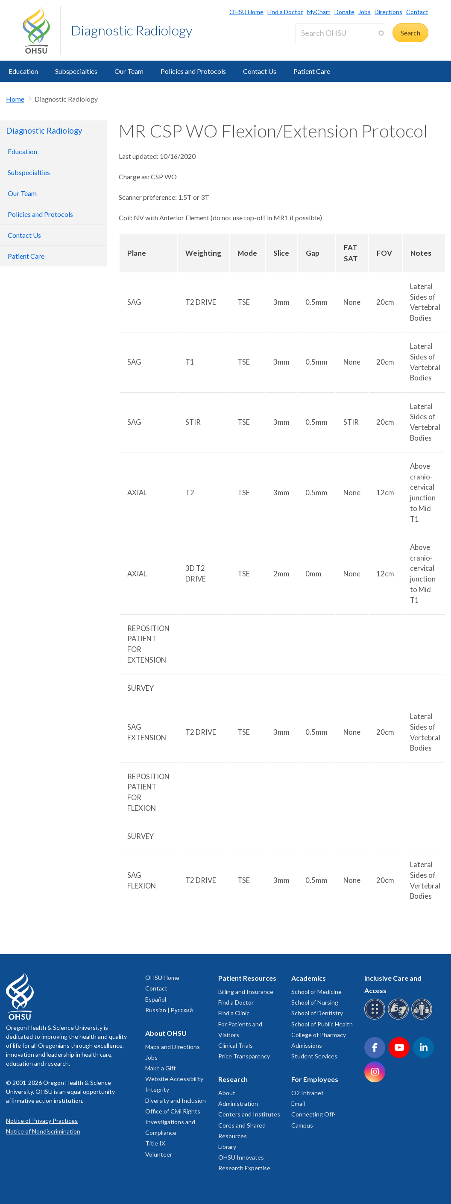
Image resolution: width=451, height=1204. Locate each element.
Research (233, 1079)
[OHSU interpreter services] (423, 1018)
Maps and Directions (172, 1046)
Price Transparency (244, 1056)
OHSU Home (246, 11)
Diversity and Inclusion (175, 1100)
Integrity (157, 1089)
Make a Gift (160, 1068)
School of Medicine (316, 991)
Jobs (364, 11)
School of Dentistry (317, 1013)
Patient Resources (247, 978)
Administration (238, 1103)
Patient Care (311, 71)
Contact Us (259, 71)
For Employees (314, 1079)
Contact (417, 11)
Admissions (306, 1045)
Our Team (129, 71)
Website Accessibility (174, 1078)
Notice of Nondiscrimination (43, 1131)
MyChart (319, 11)
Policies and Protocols (193, 71)
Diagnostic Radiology (132, 30)
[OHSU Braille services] (376, 1018)
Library (227, 1146)
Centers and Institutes (249, 1114)
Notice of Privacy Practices (42, 1120)
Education (23, 71)
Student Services (314, 1056)
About (226, 1092)
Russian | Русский (169, 1010)
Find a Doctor (285, 11)
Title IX (155, 1143)
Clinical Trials (235, 1045)
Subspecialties (76, 71)
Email (298, 1103)
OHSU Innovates (241, 1157)
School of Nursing (314, 1002)
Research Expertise (244, 1168)
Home (15, 99)
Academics (308, 978)
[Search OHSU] (340, 33)
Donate (344, 11)
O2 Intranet (307, 1092)
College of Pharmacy (318, 1034)
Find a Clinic (233, 1013)
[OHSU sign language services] (399, 1018)
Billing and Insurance (245, 991)
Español (155, 999)
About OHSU (166, 1033)
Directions (388, 11)
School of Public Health (322, 1024)
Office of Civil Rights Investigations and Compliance (172, 1122)
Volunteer (158, 1154)
